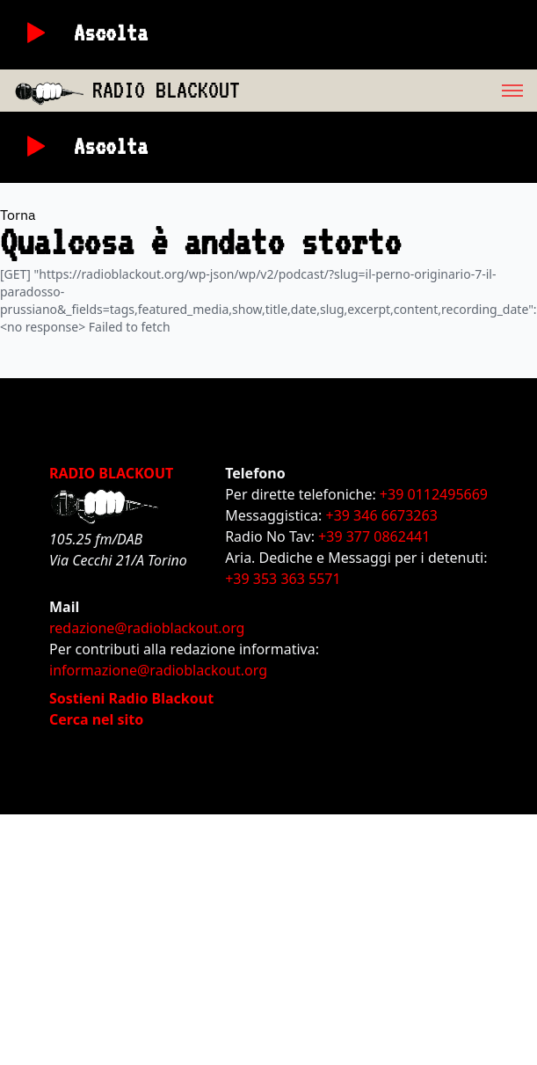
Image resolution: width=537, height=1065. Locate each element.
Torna (18, 214)
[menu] (388, 91)
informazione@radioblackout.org (158, 670)
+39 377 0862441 (374, 536)
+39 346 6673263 (382, 515)
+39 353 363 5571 (282, 578)
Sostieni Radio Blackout (131, 698)
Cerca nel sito (96, 719)
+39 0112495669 (434, 494)
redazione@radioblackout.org (146, 628)
